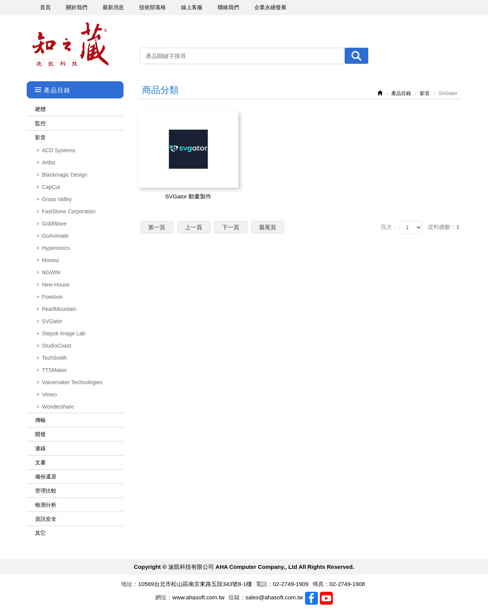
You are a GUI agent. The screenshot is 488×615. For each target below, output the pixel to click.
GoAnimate (55, 236)
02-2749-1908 (347, 584)
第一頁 (156, 227)
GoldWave (54, 224)
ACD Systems (58, 150)
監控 (40, 123)
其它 (40, 533)
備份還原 (45, 476)
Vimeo (49, 394)
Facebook (311, 598)
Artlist (48, 162)
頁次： (389, 227)
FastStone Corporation (69, 211)
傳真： (320, 584)
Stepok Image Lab (63, 333)
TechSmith (54, 358)
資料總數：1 (443, 227)
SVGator (52, 321)
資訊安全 (45, 519)
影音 (40, 137)
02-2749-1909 (290, 584)
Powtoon (52, 297)
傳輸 (40, 420)
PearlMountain (59, 309)
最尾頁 (267, 227)
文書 (40, 462)
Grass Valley (57, 199)
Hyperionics (56, 248)
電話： (264, 584)
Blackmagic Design (64, 175)
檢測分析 (45, 505)
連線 (40, 448)
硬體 (40, 109)
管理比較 (45, 491)
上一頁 (193, 227)
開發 (40, 434)
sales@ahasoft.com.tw (274, 597)
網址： (163, 597)
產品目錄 (401, 93)
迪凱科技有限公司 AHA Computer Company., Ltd (70, 44)
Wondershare (58, 407)
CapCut (51, 187)
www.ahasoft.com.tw (198, 597)
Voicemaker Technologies (72, 382)
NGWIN (51, 272)
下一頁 (230, 227)
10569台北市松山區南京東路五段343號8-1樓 (195, 584)
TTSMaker (54, 370)
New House (55, 285)
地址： (129, 584)
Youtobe (326, 598)
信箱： (237, 597)
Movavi (50, 260)
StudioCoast (56, 346)
